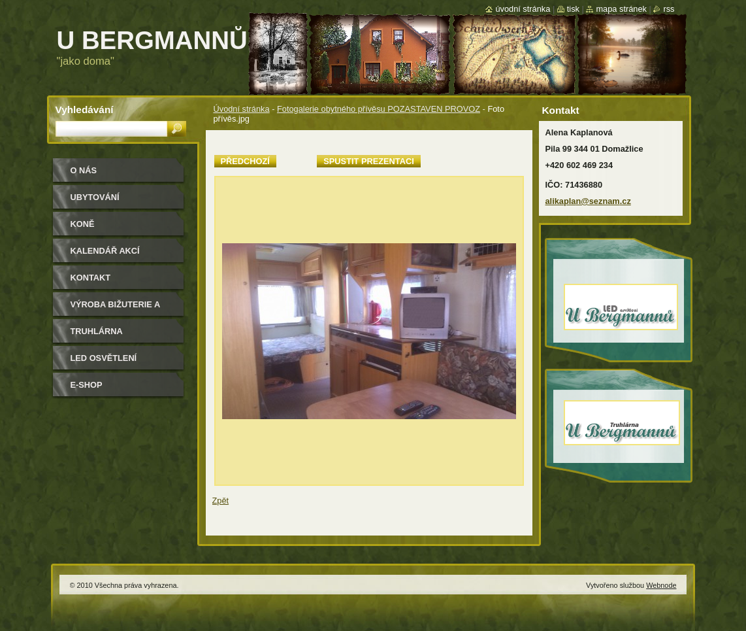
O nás (84, 170)
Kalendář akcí (105, 251)
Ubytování (95, 197)
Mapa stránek (621, 9)
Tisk (573, 9)
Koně (83, 224)
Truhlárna (97, 331)
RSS (668, 9)
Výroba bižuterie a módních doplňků (116, 308)
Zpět (220, 500)
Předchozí (245, 161)
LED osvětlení (104, 358)
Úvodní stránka (242, 109)
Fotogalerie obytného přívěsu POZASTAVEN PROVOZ (378, 109)
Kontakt (91, 277)
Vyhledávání (85, 109)
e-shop (87, 385)
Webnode (661, 585)
